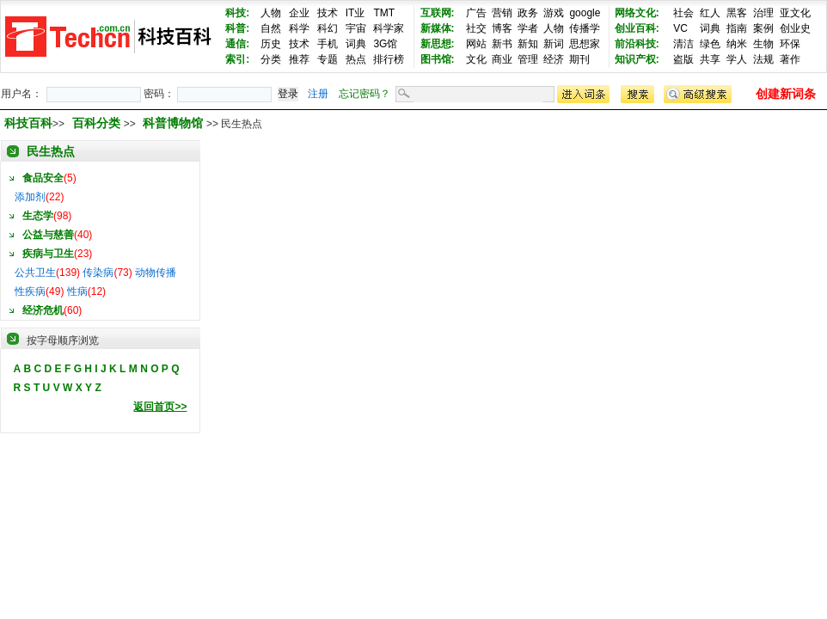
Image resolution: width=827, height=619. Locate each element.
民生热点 (51, 151)
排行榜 (388, 59)
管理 (528, 59)
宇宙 (356, 28)
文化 (476, 59)
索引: (237, 59)
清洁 (683, 44)
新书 (502, 44)
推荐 (299, 59)
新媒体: (437, 28)
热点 (356, 59)
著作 (790, 59)
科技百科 (28, 123)
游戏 (553, 13)
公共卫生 (35, 273)
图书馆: (437, 59)
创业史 (795, 28)
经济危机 (43, 310)
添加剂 (30, 197)
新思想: (437, 44)
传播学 (584, 28)
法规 (763, 59)
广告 (476, 13)
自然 (270, 28)
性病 (77, 291)
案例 (763, 28)
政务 (528, 13)
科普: (237, 28)
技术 (327, 13)
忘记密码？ (364, 94)
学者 (528, 28)
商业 (502, 59)
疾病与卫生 (48, 254)
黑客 (736, 13)
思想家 (584, 44)
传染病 (98, 273)
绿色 (710, 44)
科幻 (327, 28)
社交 (476, 28)
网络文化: (637, 13)
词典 (356, 44)
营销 (502, 13)
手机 (327, 44)
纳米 (736, 44)
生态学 (37, 216)
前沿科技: (637, 44)
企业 (299, 13)
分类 (270, 59)
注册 (318, 94)
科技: (237, 13)
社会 (683, 13)
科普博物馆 (174, 123)
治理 (763, 13)
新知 (528, 44)
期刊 (579, 59)
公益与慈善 (48, 235)
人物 (270, 13)
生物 (763, 44)
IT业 (355, 13)
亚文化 (795, 13)
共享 (710, 59)
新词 (553, 44)
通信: (237, 44)
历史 (270, 44)
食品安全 (43, 178)
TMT (384, 13)
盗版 (683, 59)
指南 (736, 28)
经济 (553, 59)
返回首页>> (160, 407)
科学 (299, 28)
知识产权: (637, 59)
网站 (476, 44)
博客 (502, 28)
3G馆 (385, 44)
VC (680, 28)
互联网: (437, 13)
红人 (710, 13)
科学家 (388, 28)
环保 (790, 44)
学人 (736, 59)
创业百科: (637, 28)
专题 (327, 59)
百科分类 (96, 123)
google (584, 13)
